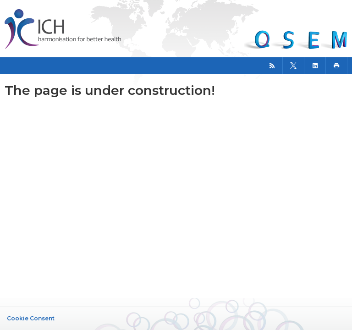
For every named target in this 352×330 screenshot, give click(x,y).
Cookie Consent (31, 318)
